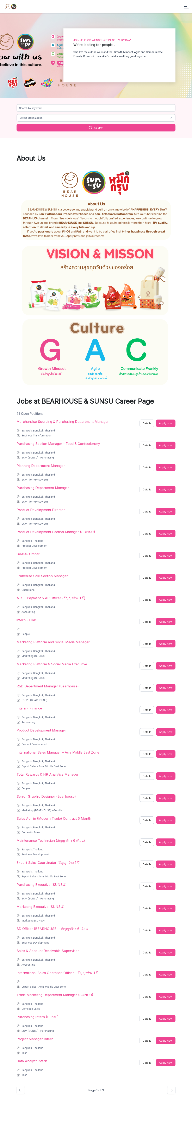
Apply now (166, 423)
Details (147, 423)
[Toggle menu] (186, 6)
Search (96, 128)
